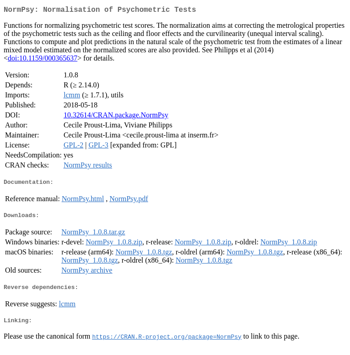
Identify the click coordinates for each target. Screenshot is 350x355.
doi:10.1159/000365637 (42, 60)
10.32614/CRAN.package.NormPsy (115, 117)
